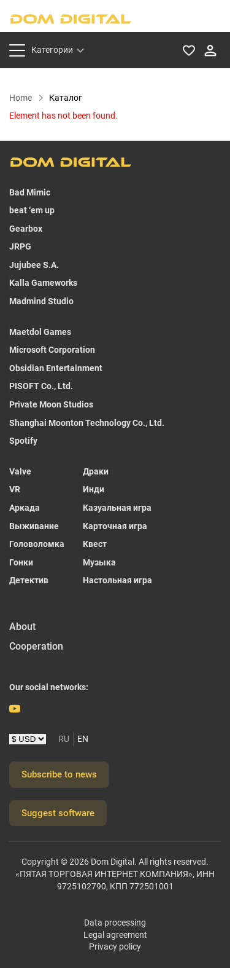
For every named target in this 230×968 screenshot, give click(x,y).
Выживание (34, 526)
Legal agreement (115, 935)
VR (14, 489)
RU (63, 739)
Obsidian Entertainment (55, 368)
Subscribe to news (59, 774)
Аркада (24, 508)
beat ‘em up (32, 210)
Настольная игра (117, 580)
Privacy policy (115, 946)
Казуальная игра (117, 508)
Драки (96, 471)
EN (82, 739)
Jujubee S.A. (34, 265)
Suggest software (57, 813)
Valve (20, 471)
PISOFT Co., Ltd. (41, 386)
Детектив (28, 580)
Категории (52, 50)
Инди (93, 489)
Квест (95, 544)
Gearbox (25, 229)
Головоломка (36, 544)
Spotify (23, 441)
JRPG (20, 246)
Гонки (21, 562)
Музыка (99, 562)
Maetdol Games (40, 332)
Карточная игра (115, 526)
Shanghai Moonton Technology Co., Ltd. (86, 423)
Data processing (115, 922)
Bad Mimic (29, 192)
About (22, 626)
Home (26, 98)
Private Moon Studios (51, 404)
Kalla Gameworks (43, 283)
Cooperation (36, 646)
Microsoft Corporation (52, 350)
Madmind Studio (41, 301)
